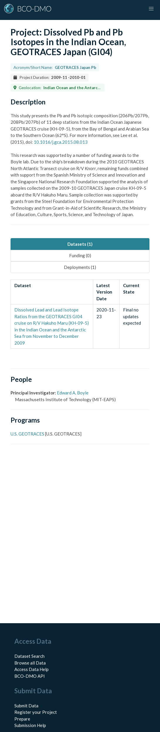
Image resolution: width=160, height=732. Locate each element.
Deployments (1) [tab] (80, 267)
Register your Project (35, 712)
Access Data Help (31, 669)
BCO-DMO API (29, 676)
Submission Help (30, 725)
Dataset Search (29, 656)
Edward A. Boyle (72, 392)
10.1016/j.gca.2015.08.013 (61, 142)
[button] (151, 9)
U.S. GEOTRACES (27, 433)
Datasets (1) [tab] (80, 244)
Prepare (22, 718)
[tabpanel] (80, 314)
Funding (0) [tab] (80, 255)
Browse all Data (30, 662)
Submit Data (26, 705)
